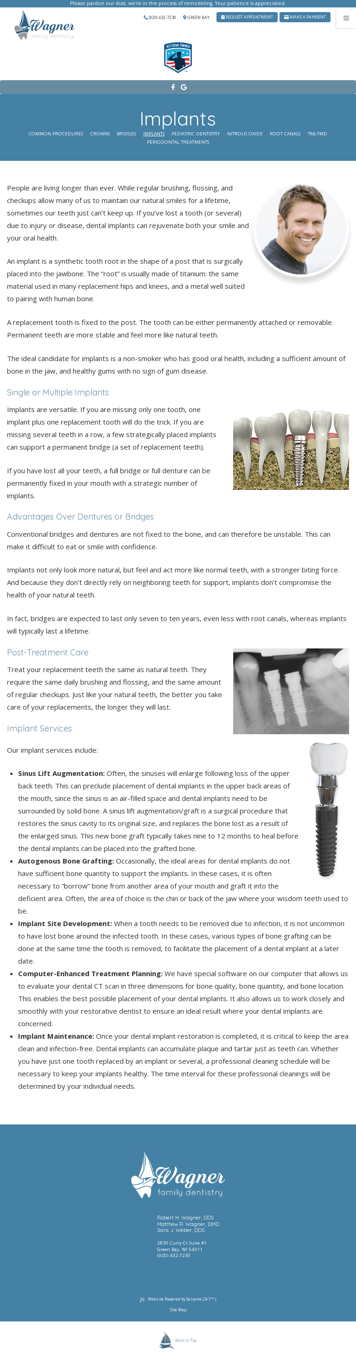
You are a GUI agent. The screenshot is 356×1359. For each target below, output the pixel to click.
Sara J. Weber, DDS (180, 1230)
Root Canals (285, 134)
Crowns (100, 134)
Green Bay (196, 17)
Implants (154, 134)
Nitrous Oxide (245, 134)
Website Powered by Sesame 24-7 (177, 1299)
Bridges (126, 134)
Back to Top (178, 1341)
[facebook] (172, 87)
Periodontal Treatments (178, 142)
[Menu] (346, 18)
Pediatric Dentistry (196, 134)
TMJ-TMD (317, 134)
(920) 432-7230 (160, 17)
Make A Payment (305, 17)
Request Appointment (247, 17)
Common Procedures (56, 134)
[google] (183, 87)
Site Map (178, 1309)
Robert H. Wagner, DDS (185, 1218)
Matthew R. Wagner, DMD (188, 1224)
